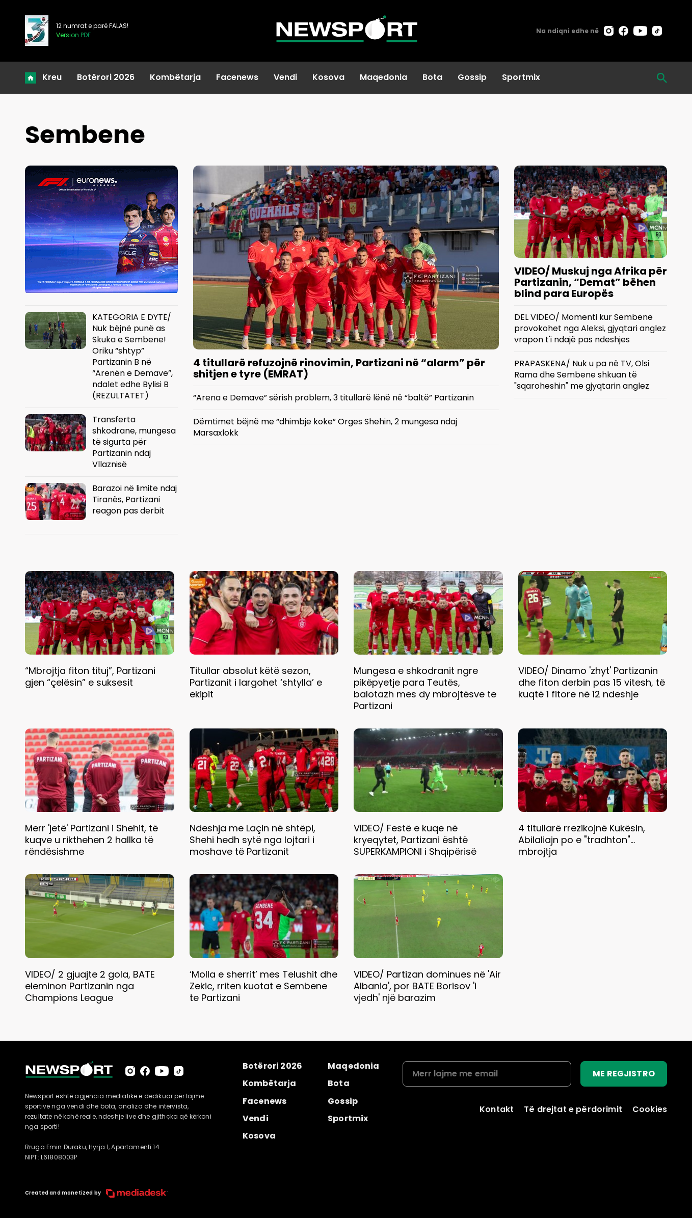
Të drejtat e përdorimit (573, 1109)
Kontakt (497, 1109)
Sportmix (521, 77)
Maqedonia (383, 77)
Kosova (328, 77)
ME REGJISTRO (624, 1073)
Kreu (52, 77)
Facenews (237, 77)
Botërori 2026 (106, 77)
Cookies (649, 1109)
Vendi (285, 77)
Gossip (472, 77)
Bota (432, 77)
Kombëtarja (175, 77)
